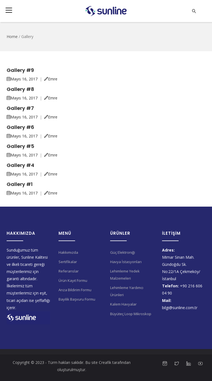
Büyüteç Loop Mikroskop (130, 313)
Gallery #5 (20, 146)
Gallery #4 (20, 165)
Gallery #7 (20, 108)
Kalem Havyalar (123, 304)
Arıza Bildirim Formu (75, 289)
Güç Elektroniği (122, 252)
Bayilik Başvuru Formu (77, 299)
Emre (50, 79)
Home (12, 36)
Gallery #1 (20, 184)
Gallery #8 (20, 89)
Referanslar (69, 271)
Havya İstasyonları (126, 261)
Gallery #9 (20, 70)
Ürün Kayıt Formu (73, 280)
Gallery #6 (20, 127)
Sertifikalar (68, 261)
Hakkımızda (68, 252)
